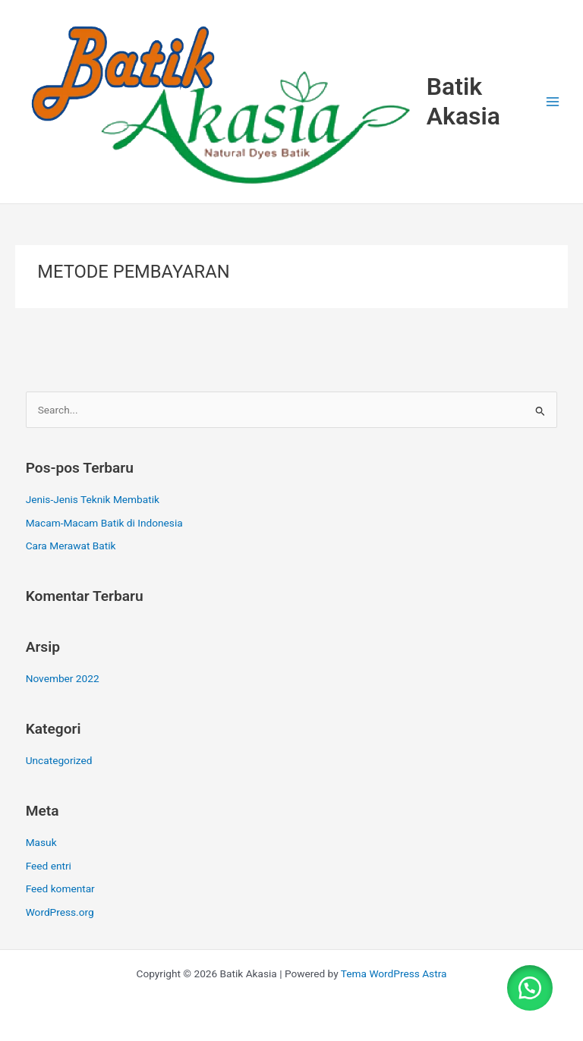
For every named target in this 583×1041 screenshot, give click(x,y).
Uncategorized (59, 760)
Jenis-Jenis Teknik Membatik (92, 499)
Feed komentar (60, 888)
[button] (530, 988)
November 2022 (62, 678)
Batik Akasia (463, 101)
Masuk (41, 842)
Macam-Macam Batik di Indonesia (104, 523)
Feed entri (48, 866)
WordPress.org (60, 912)
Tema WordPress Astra (394, 973)
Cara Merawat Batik (71, 545)
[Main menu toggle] (553, 101)
